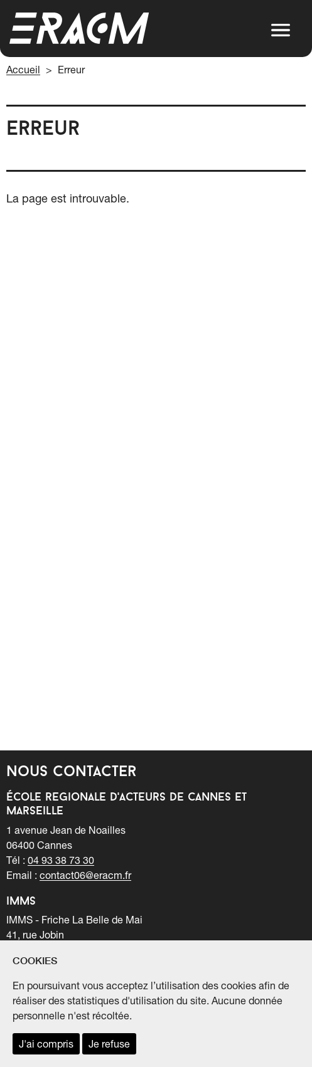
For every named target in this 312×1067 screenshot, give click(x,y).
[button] (281, 30)
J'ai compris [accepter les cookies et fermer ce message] (46, 1043)
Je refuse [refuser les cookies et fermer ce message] (109, 1043)
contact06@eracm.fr (85, 875)
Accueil (23, 69)
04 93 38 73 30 (61, 860)
